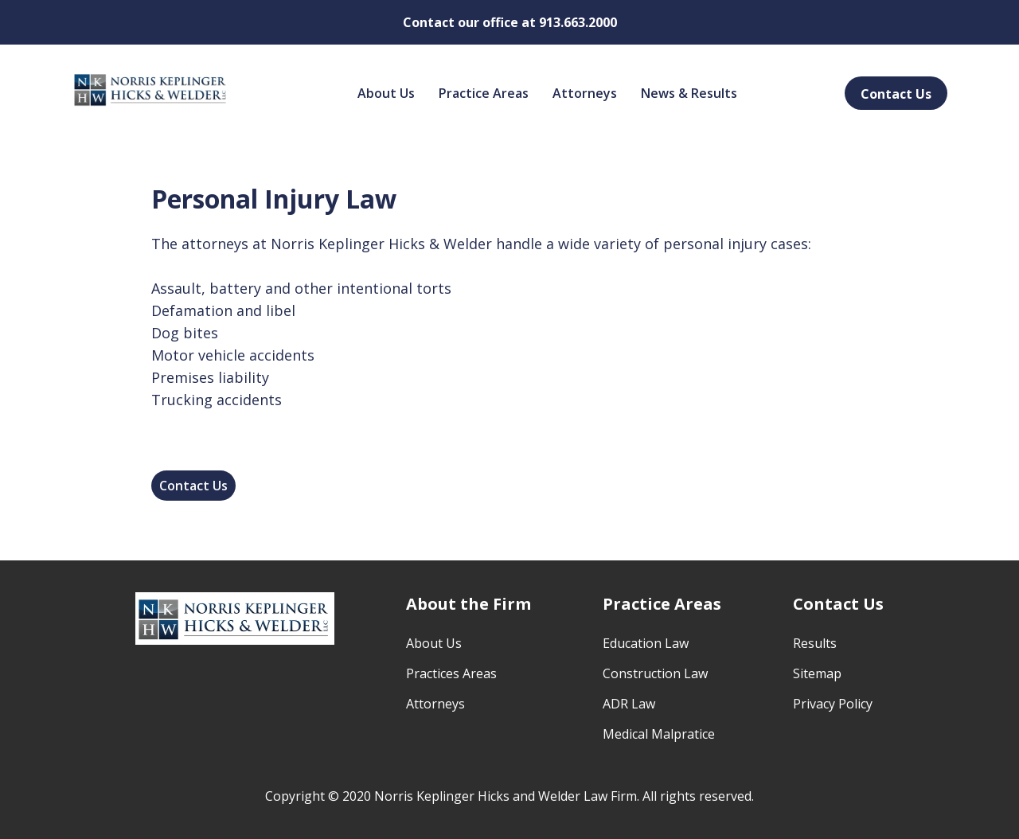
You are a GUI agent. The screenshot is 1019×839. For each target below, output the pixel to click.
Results (815, 643)
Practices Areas (451, 673)
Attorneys (584, 93)
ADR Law (629, 703)
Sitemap (817, 673)
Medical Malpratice (659, 734)
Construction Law (655, 673)
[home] (151, 89)
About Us (386, 93)
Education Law (646, 643)
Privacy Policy (833, 703)
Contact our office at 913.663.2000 (510, 22)
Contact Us (896, 94)
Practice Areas (484, 93)
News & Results (689, 93)
